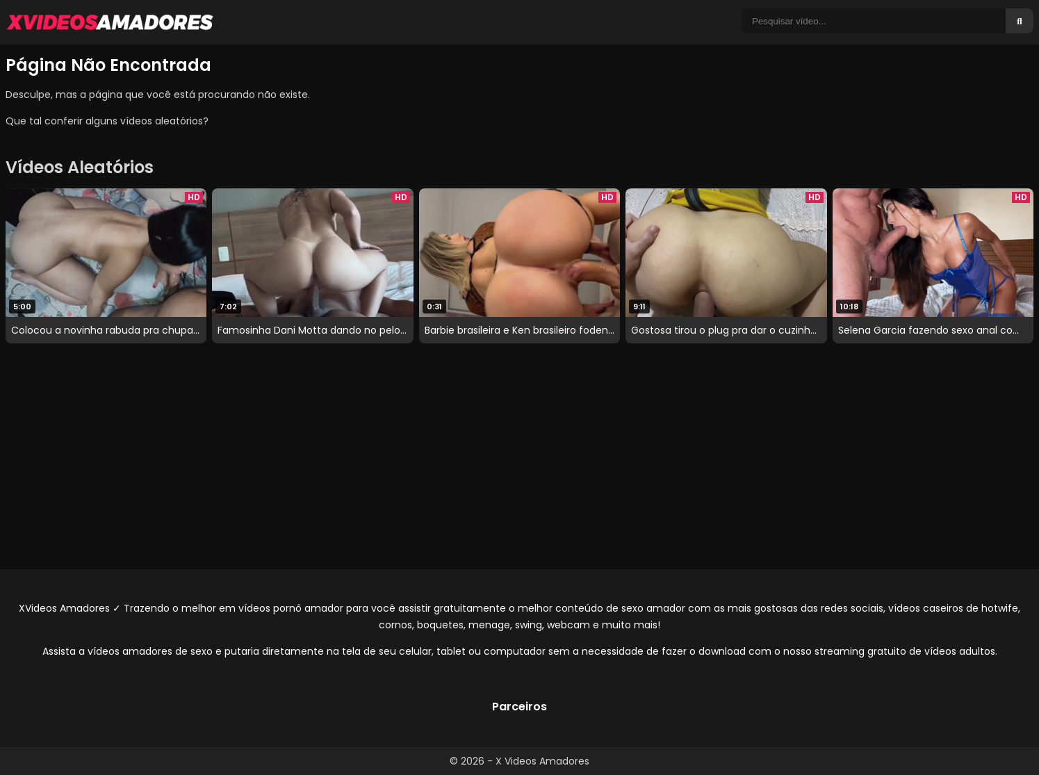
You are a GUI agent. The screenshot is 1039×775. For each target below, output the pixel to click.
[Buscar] (1019, 20)
